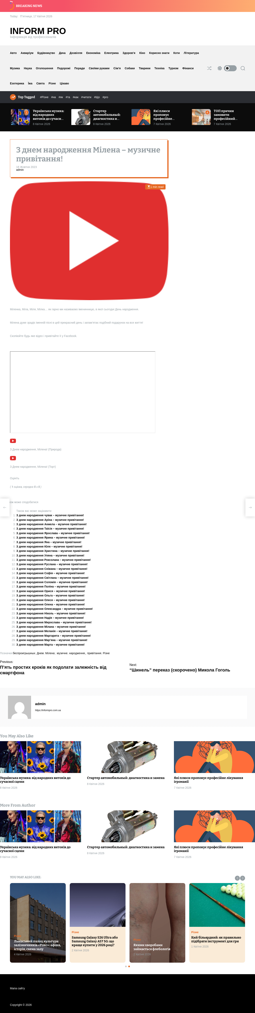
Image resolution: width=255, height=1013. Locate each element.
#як (61, 97)
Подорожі (64, 68)
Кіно (142, 53)
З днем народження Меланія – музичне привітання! (51, 631)
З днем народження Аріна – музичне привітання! (50, 519)
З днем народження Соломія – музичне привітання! (52, 582)
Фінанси (188, 68)
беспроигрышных (24, 653)
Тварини (144, 68)
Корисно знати (159, 53)
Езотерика (17, 83)
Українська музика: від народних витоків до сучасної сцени (48, 116)
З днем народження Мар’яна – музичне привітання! (51, 640)
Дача (62, 53)
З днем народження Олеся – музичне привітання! (50, 600)
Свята (40, 83)
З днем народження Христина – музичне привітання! (52, 550)
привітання (94, 653)
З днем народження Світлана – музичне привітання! (52, 577)
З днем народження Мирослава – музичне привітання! (54, 622)
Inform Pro (38, 31)
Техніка (159, 68)
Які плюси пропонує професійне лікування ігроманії (162, 118)
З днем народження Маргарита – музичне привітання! (53, 635)
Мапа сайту (17, 988)
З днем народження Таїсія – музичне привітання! (50, 528)
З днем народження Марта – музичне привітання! (50, 644)
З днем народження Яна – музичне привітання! (48, 542)
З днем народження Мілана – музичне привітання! (51, 626)
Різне (52, 83)
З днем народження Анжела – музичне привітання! (51, 524)
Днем (40, 653)
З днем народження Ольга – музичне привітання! (50, 595)
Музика (15, 68)
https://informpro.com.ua (48, 710)
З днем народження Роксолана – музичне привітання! (53, 559)
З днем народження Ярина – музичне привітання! (50, 537)
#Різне (44, 97)
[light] (226, 68)
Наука (28, 68)
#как (76, 97)
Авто (13, 53)
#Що (97, 97)
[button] (237, 878)
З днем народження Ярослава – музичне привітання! (53, 533)
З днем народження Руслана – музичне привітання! (52, 564)
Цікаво (64, 83)
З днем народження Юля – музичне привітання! (49, 546)
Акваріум (27, 53)
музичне (62, 653)
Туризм (173, 68)
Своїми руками (99, 68)
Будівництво (46, 53)
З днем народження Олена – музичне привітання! (50, 604)
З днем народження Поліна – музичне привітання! (50, 586)
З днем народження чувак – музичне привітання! (50, 515)
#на (54, 97)
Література (191, 53)
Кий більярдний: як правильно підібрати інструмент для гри (216, 939)
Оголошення (44, 68)
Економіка (93, 53)
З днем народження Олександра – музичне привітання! (54, 608)
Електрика (111, 53)
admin (20, 169)
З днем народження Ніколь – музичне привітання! (50, 613)
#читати (86, 97)
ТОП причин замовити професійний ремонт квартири (228, 116)
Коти (176, 53)
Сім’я (117, 68)
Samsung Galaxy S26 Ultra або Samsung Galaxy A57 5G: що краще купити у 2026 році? (95, 941)
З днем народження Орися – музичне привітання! (50, 591)
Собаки (130, 68)
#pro (105, 97)
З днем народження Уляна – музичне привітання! (50, 555)
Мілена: (50, 653)
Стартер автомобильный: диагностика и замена (107, 116)
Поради (79, 68)
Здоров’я (129, 53)
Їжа (30, 83)
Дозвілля (76, 53)
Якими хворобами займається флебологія (151, 947)
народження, (77, 653)
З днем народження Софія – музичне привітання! (50, 573)
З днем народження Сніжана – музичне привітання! (51, 568)
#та (68, 97)
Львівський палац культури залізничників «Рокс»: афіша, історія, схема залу (37, 945)
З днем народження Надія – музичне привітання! (50, 617)
